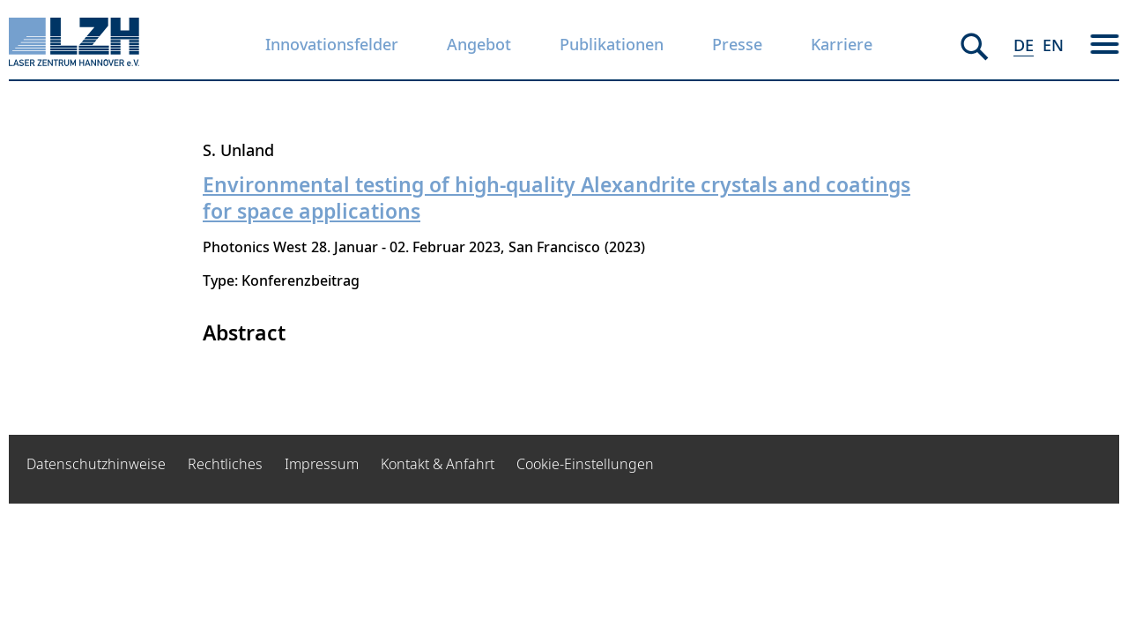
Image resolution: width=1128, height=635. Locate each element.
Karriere (841, 44)
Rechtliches (225, 464)
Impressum (322, 464)
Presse (737, 44)
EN (1053, 45)
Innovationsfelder (331, 44)
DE (1023, 45)
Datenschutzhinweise (96, 464)
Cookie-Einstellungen (585, 464)
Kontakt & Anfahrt (437, 464)
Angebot (479, 44)
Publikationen (612, 44)
